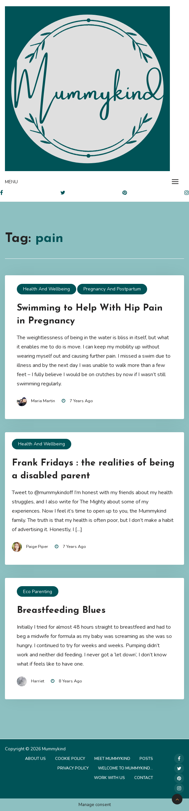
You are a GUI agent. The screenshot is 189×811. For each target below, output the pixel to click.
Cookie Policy (70, 758)
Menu (11, 182)
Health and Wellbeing (46, 289)
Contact (143, 777)
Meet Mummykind (112, 758)
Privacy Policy (73, 768)
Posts (146, 758)
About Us (35, 758)
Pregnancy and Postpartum (112, 289)
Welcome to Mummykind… (125, 768)
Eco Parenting (37, 591)
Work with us (109, 777)
